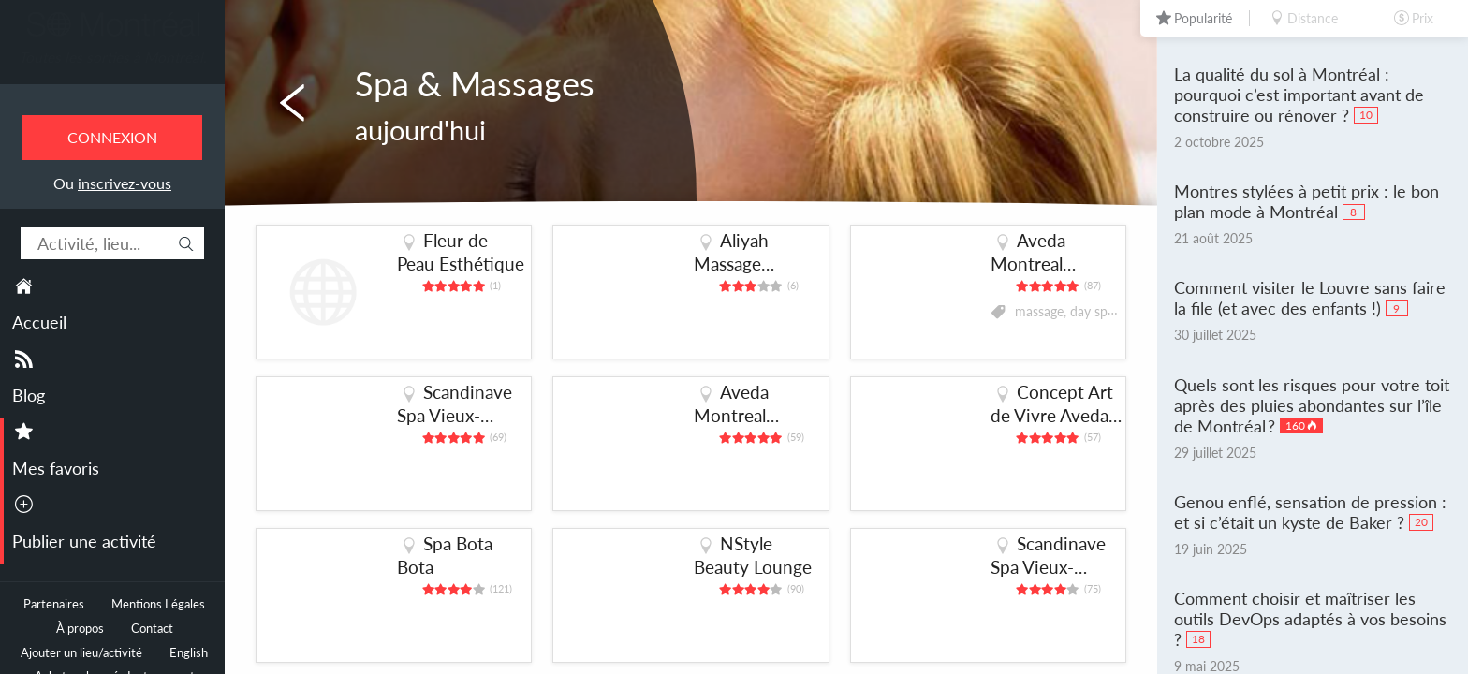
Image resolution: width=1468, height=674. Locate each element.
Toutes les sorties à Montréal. (113, 57)
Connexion (112, 137)
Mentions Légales (158, 604)
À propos (80, 629)
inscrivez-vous (124, 183)
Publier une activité (84, 541)
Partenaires (53, 604)
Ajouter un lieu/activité (81, 653)
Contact (152, 629)
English (188, 653)
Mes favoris (55, 468)
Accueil (39, 322)
